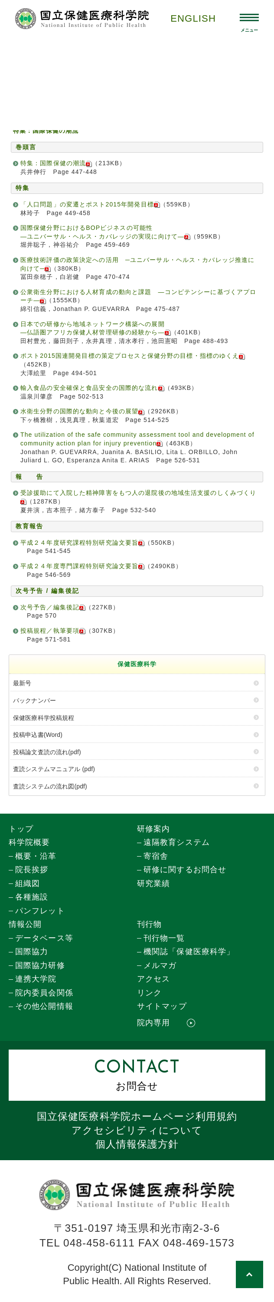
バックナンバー (34, 700)
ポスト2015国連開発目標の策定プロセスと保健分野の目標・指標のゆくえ (132, 355)
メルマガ (160, 965)
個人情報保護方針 (137, 1144)
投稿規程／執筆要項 (52, 630)
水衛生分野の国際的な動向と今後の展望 (82, 411)
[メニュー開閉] (249, 18)
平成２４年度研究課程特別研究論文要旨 (82, 542)
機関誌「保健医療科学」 (189, 951)
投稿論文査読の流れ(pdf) (47, 752)
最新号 (22, 683)
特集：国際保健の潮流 (56, 163)
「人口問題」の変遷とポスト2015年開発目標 (90, 204)
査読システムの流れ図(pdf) (50, 786)
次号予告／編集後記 (52, 607)
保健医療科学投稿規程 (43, 717)
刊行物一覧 (164, 938)
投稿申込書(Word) (37, 734)
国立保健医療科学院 (137, 1116)
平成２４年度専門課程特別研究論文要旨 (82, 566)
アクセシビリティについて (137, 1130)
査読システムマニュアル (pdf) (54, 768)
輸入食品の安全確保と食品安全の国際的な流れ (92, 387)
